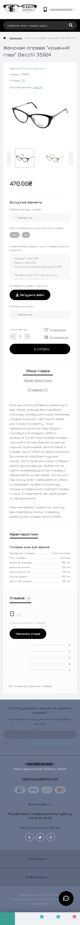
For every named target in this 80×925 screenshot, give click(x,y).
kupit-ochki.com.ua (48, 894)
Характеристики (38, 380)
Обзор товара (38, 371)
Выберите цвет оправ (25, 209)
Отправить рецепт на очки (29, 285)
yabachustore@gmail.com (40, 778)
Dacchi (37, 87)
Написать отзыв (28, 634)
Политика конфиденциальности (50, 743)
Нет (14, 235)
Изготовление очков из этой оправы (36, 228)
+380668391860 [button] (40, 764)
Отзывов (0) (38, 389)
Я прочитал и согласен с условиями (43, 744)
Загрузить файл (30, 295)
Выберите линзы (21, 306)
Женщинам (16, 37)
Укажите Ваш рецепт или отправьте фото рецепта (39, 248)
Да (26, 235)
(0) (23, 80)
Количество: (19, 329)
